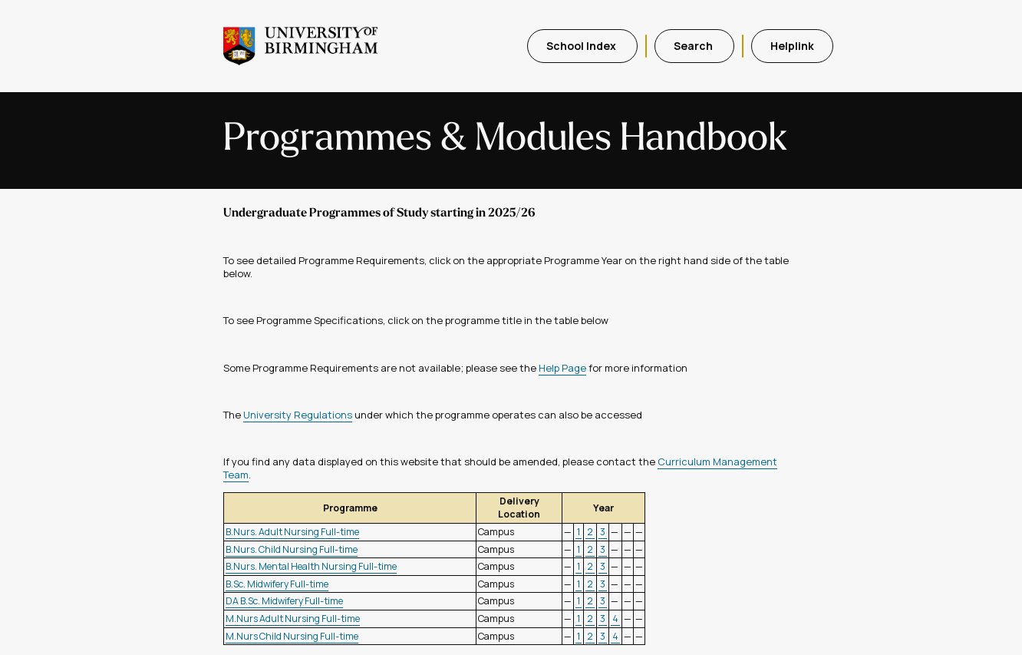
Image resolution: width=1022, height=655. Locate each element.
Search (694, 45)
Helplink (792, 45)
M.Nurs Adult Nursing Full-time (293, 618)
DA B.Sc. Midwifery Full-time (284, 600)
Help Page (562, 368)
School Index (582, 45)
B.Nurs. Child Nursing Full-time (292, 549)
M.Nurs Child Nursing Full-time (292, 636)
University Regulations (297, 415)
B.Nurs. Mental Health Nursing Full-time (311, 566)
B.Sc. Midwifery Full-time (277, 583)
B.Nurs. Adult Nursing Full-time (292, 531)
